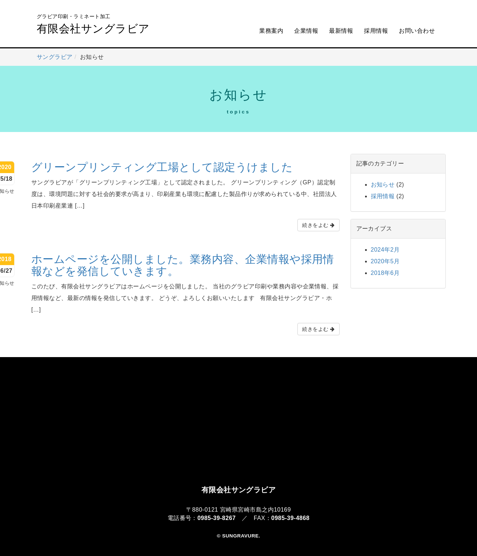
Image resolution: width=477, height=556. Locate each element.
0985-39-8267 (216, 518)
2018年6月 (385, 273)
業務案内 (271, 31)
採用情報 (376, 31)
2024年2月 (385, 250)
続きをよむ (318, 225)
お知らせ (383, 184)
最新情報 (341, 31)
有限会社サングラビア (93, 24)
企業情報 (306, 31)
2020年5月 (385, 261)
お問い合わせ (417, 31)
